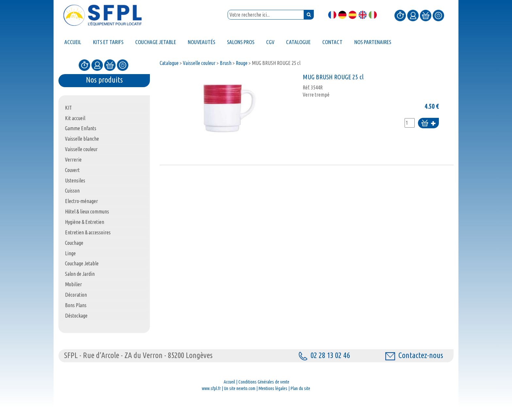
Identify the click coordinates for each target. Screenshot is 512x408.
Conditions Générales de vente (263, 381)
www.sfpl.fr (211, 388)
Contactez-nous (414, 355)
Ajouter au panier (428, 123)
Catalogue (169, 63)
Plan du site (300, 388)
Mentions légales (273, 388)
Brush (226, 63)
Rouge (242, 63)
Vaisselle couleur (199, 63)
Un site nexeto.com (239, 388)
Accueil (229, 381)
